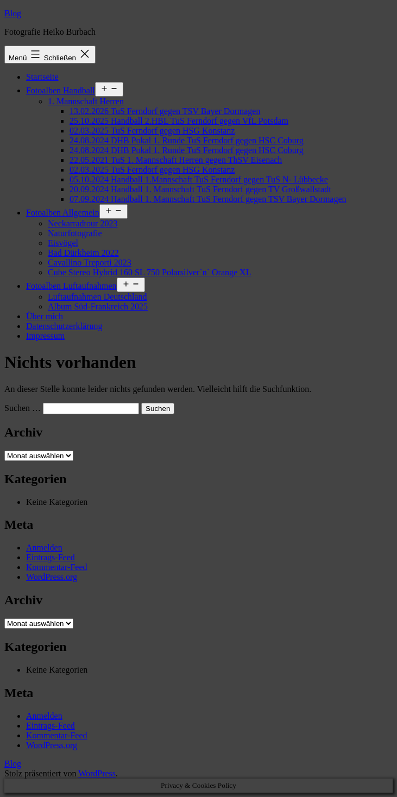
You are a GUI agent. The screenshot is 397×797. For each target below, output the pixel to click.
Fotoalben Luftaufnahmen (71, 285)
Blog (12, 13)
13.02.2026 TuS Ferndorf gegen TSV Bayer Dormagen (165, 111)
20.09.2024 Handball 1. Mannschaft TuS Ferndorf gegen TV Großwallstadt (200, 189)
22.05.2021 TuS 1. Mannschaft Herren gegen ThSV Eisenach (176, 160)
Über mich (44, 316)
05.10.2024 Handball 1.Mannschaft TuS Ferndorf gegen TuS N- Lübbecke (199, 179)
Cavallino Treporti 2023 (89, 262)
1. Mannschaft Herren (86, 101)
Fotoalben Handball (60, 90)
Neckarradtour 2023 (82, 223)
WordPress (97, 773)
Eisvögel (63, 243)
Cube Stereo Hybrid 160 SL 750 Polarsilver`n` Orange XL (149, 272)
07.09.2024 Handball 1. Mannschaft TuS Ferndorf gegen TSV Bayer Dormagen (208, 199)
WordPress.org (51, 576)
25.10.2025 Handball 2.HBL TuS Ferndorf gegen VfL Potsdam (179, 120)
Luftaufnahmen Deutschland (97, 296)
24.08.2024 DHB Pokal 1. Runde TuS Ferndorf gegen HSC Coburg (187, 140)
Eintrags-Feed (50, 557)
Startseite (42, 76)
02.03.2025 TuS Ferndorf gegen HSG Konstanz (152, 130)
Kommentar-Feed (56, 567)
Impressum (45, 335)
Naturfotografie (75, 233)
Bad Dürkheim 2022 (83, 252)
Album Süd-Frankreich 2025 (98, 306)
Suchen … (22, 408)
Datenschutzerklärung (64, 326)
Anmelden (44, 547)
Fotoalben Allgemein (62, 212)
